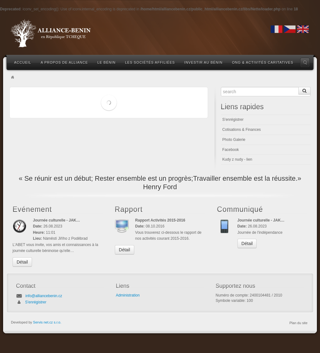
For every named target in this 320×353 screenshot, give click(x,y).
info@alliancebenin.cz (43, 296)
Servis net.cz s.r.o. (47, 322)
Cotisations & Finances (241, 129)
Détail (22, 262)
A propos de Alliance (64, 62)
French (276, 29)
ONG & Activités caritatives (262, 62)
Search (305, 62)
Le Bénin (107, 62)
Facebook (230, 149)
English (303, 29)
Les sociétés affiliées (150, 62)
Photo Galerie (233, 139)
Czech (290, 29)
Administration (128, 295)
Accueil (22, 62)
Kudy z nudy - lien (237, 159)
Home (12, 77)
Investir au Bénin (203, 62)
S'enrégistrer (233, 119)
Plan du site (298, 323)
